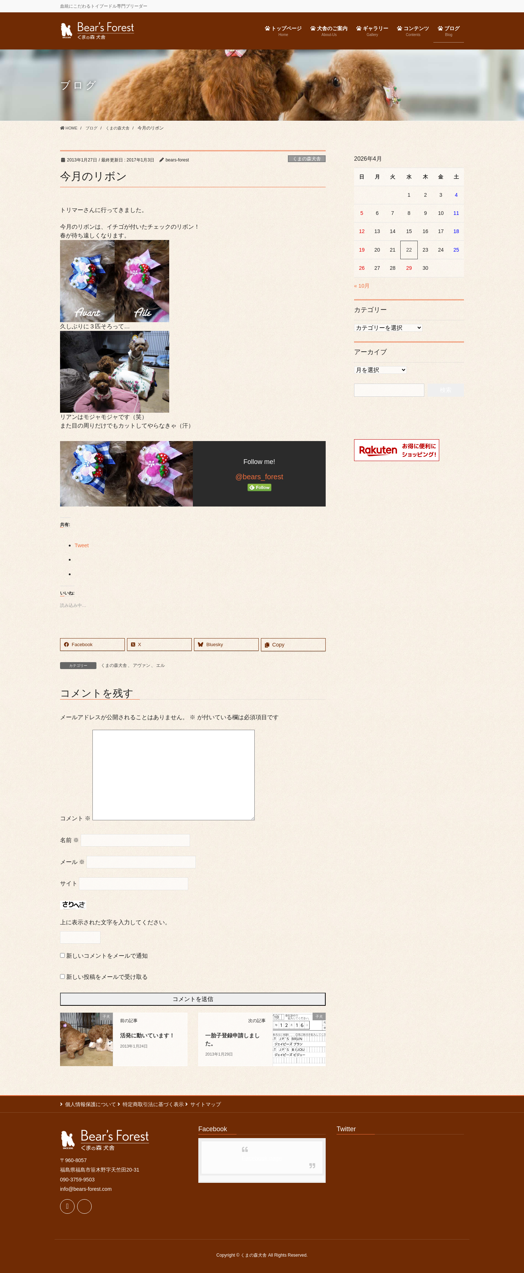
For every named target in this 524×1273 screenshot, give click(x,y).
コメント (75, 819)
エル (160, 665)
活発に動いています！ (149, 1035)
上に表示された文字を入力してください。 (115, 923)
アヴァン (141, 665)
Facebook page (262, 1158)
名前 (69, 840)
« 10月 (362, 286)
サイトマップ (213, 1104)
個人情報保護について (90, 1104)
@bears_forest (259, 477)
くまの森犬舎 (307, 158)
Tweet (82, 545)
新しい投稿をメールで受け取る (107, 977)
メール (72, 862)
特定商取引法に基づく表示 (157, 1104)
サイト (69, 884)
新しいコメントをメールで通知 (107, 956)
